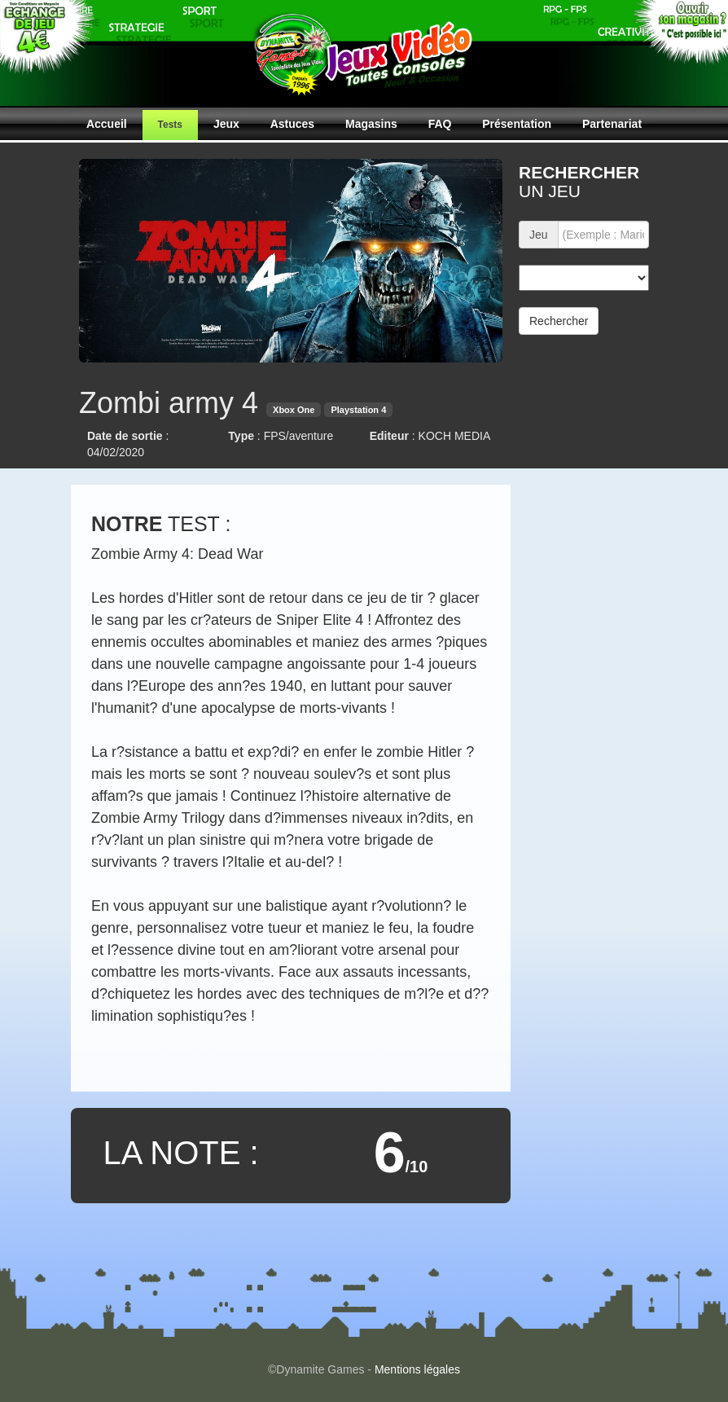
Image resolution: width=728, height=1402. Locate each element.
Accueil (106, 123)
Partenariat (612, 123)
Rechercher (558, 320)
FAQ (440, 123)
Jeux (226, 123)
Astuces (292, 123)
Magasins (371, 123)
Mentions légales (417, 1369)
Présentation (516, 123)
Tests (170, 124)
